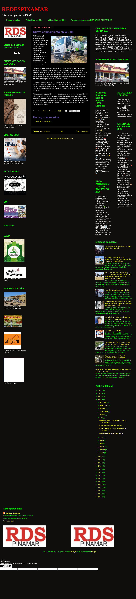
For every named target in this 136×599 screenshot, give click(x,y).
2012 (100, 488)
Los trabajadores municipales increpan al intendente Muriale (118, 247)
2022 (100, 457)
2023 (100, 399)
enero (102, 453)
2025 (100, 393)
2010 (100, 494)
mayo (102, 440)
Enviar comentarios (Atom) (65, 138)
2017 (100, 472)
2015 (100, 478)
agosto (102, 415)
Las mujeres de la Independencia (111, 433)
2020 (100, 463)
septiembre (104, 411)
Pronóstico (7, 383)
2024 (100, 396)
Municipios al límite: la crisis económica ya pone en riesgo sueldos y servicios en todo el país (118, 259)
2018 (100, 469)
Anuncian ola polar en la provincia (117, 290)
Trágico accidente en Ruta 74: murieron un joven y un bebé (115, 357)
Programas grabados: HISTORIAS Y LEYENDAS (91, 20)
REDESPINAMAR (25, 9)
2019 (100, 466)
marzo (102, 447)
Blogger (93, 552)
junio (101, 437)
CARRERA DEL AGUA (113, 331)
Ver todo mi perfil (9, 521)
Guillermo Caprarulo (13, 513)
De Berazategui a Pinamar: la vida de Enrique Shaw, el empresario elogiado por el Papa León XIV (118, 303)
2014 (100, 481)
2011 (100, 491)
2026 (100, 390)
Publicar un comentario (43, 121)
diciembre (103, 402)
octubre (103, 408)
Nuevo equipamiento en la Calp (110, 425)
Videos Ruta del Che (56, 20)
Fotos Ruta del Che (34, 20)
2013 (100, 484)
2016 (100, 475)
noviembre (104, 405)
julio (101, 418)
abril (101, 443)
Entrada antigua (82, 131)
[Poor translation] (8, 566)
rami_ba (74, 552)
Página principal (13, 20)
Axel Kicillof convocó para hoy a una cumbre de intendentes (117, 318)
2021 (100, 460)
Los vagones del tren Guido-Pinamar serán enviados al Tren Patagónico (118, 343)
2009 (100, 497)
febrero (102, 450)
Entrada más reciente (41, 131)
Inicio (63, 131)
